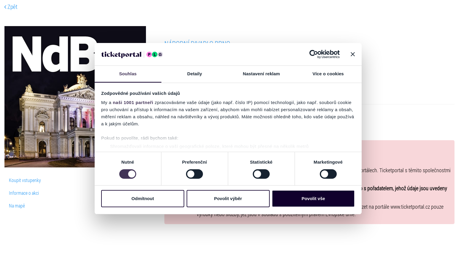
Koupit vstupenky (25, 180)
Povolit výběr (228, 198)
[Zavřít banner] (353, 54)
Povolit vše (313, 198)
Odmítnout (142, 198)
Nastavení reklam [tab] (261, 73)
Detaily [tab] (194, 73)
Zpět (11, 6)
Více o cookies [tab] (328, 73)
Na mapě (17, 205)
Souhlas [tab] (127, 73)
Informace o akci (24, 193)
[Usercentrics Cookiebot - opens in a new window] (314, 54)
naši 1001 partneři (133, 102)
